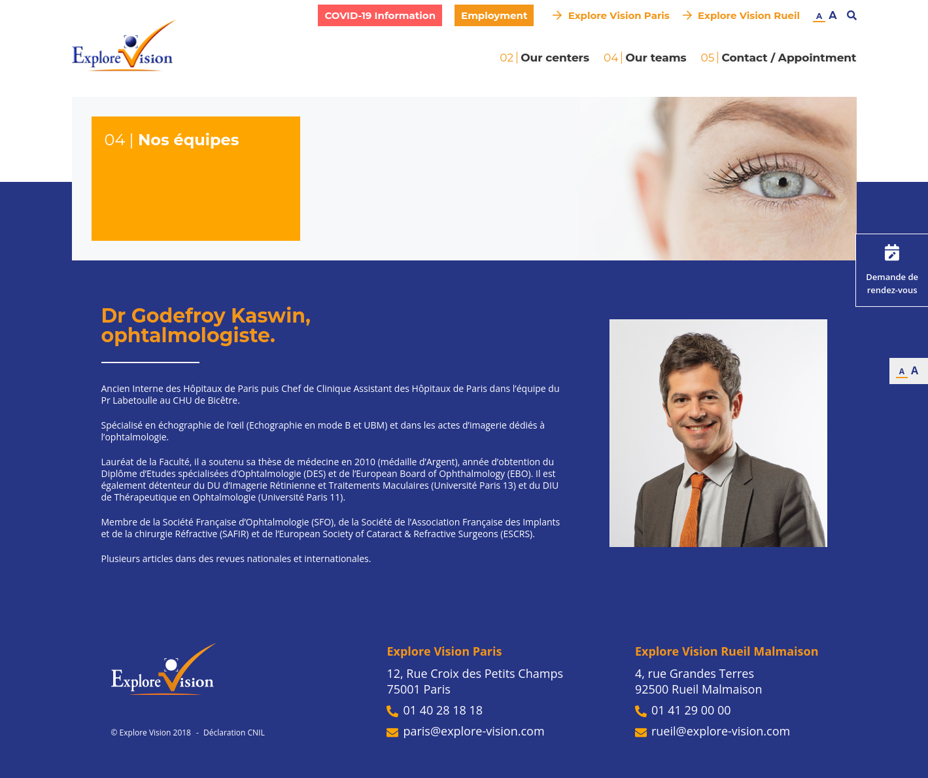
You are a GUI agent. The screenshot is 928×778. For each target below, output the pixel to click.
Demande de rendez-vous (892, 270)
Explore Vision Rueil (741, 15)
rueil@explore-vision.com (712, 731)
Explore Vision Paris (611, 15)
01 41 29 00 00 (683, 710)
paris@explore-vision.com (465, 731)
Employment (494, 15)
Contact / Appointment (788, 57)
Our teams (655, 57)
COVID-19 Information (380, 15)
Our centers (555, 57)
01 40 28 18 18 (435, 710)
